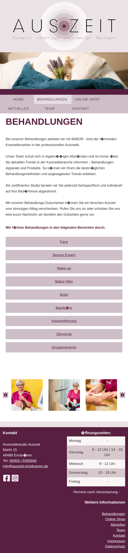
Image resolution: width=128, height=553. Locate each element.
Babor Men (64, 281)
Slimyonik (64, 334)
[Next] (122, 395)
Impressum (116, 541)
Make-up (64, 268)
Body (64, 295)
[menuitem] (18, 99)
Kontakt (80, 109)
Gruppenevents (64, 347)
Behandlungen (52, 99)
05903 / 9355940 (23, 461)
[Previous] (5, 395)
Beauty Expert (64, 255)
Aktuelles (18, 109)
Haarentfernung (64, 321)
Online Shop (87, 99)
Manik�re (64, 308)
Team (49, 109)
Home (18, 99)
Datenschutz (115, 546)
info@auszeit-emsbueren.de (25, 466)
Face (64, 242)
